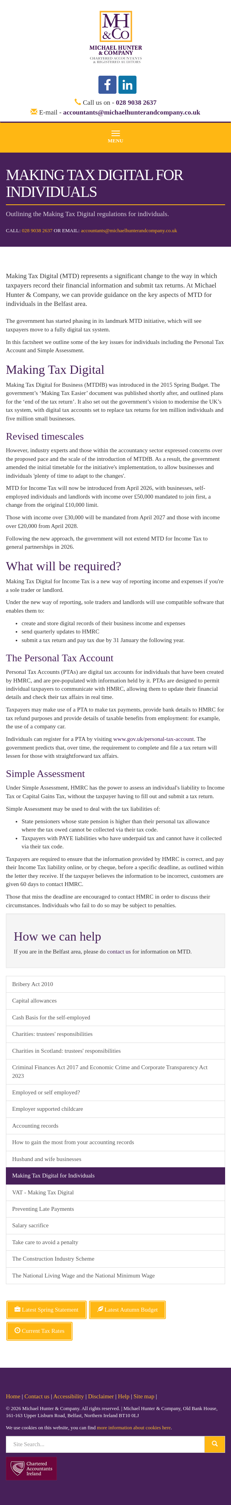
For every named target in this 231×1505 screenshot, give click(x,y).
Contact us (36, 1396)
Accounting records (35, 1126)
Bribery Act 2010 (32, 984)
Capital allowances (34, 1000)
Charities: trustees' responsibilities (52, 1034)
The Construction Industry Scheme (53, 1259)
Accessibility (68, 1396)
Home (13, 1396)
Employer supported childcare (47, 1109)
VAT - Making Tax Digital (43, 1192)
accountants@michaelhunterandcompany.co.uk (131, 112)
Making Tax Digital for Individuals (53, 1175)
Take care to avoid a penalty (45, 1242)
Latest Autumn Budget (127, 1310)
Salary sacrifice (30, 1225)
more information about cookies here (134, 1427)
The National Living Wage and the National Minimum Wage (83, 1275)
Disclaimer (101, 1396)
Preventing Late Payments (43, 1209)
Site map (143, 1396)
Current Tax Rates (39, 1331)
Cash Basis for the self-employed (51, 1017)
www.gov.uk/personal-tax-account (153, 739)
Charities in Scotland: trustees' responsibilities (66, 1051)
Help (123, 1396)
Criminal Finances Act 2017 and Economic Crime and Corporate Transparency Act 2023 (109, 1071)
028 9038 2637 (136, 102)
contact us (119, 951)
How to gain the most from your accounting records (73, 1142)
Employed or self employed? (46, 1092)
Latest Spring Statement (46, 1310)
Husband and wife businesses (46, 1159)
